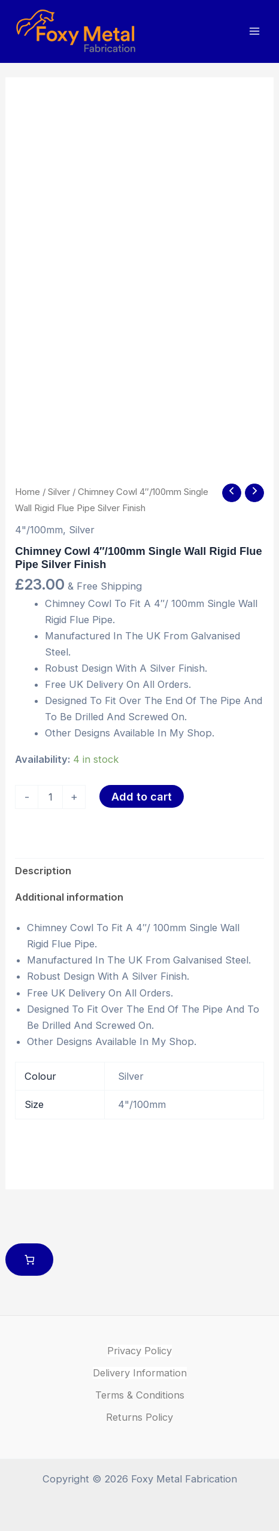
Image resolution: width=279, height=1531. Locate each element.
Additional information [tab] (69, 897)
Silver (59, 491)
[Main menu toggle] (254, 31)
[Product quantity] (50, 797)
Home (27, 491)
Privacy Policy (139, 1351)
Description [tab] (43, 871)
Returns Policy (139, 1417)
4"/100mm (39, 530)
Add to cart (141, 796)
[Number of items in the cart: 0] (29, 1259)
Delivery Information (140, 1373)
